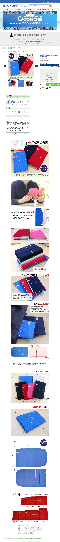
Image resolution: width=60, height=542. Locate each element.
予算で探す (15, 47)
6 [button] (34, 31)
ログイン (42, 2)
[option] (30, 20)
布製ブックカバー (25, 51)
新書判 (22, 104)
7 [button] (35, 31)
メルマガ (47, 2)
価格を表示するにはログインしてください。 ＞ (50, 64)
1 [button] (24, 31)
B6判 (25, 104)
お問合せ (56, 2)
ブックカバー (19, 51)
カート (51, 9)
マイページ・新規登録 (41, 9)
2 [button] (26, 31)
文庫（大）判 (17, 104)
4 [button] (30, 31)
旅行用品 (8, 9)
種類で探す (15, 51)
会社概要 (51, 2)
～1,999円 (19, 47)
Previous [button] (5, 66)
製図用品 (30, 9)
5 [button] (32, 31)
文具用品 (19, 9)
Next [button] (36, 66)
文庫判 (12, 104)
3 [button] (28, 31)
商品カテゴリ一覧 (6, 47)
